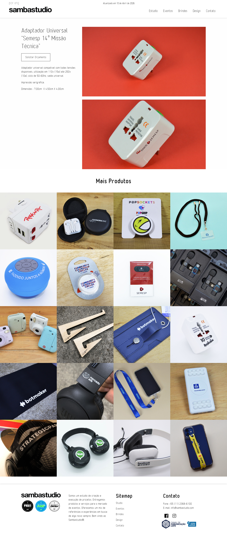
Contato (210, 11)
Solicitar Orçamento (35, 57)
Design (197, 11)
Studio (119, 503)
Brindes (182, 11)
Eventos (168, 11)
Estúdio (153, 11)
